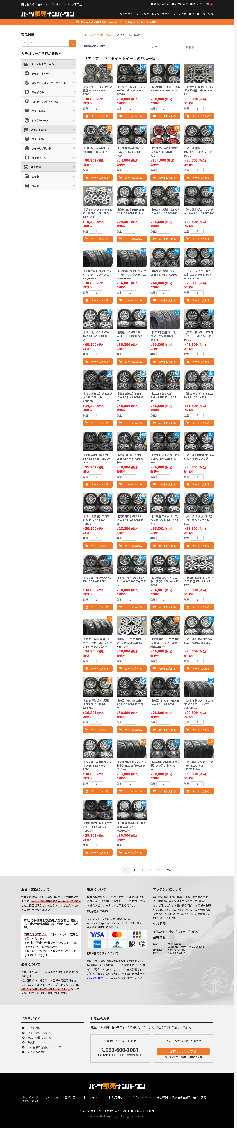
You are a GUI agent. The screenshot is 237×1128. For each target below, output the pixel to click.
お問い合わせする (183, 1051)
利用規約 (117, 1097)
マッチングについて (39, 1032)
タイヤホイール (129, 14)
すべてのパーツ (39, 120)
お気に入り (181, 4)
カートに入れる (99, 116)
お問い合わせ (30, 1101)
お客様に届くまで (72, 1097)
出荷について (35, 1027)
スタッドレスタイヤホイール (158, 14)
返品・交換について (39, 1037)
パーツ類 (208, 14)
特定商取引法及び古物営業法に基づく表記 (181, 1097)
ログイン (198, 4)
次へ (169, 870)
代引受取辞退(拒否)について (44, 1047)
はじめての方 (50, 1097)
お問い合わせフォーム (100, 978)
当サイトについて (97, 1097)
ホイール (194, 14)
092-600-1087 (122, 1050)
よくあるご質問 (37, 1052)
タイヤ (182, 14)
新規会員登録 (161, 4)
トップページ (30, 1097)
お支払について (37, 1042)
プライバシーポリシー (139, 1097)
